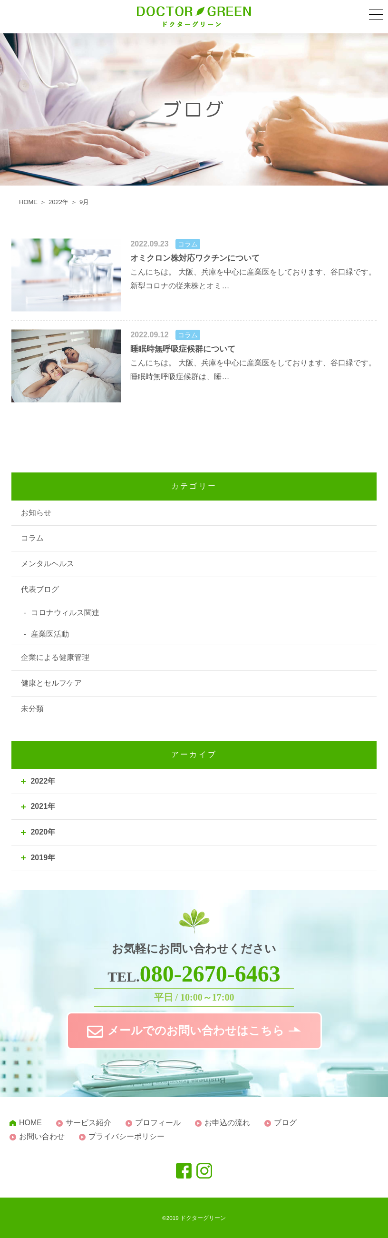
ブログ (285, 1123)
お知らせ (36, 513)
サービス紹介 (88, 1123)
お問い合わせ (42, 1136)
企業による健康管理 (55, 657)
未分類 (32, 709)
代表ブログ (40, 589)
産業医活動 (50, 634)
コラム (32, 538)
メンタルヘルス (47, 564)
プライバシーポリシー (126, 1136)
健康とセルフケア (51, 683)
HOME (30, 1123)
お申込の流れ (227, 1123)
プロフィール (158, 1123)
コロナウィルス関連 (65, 613)
